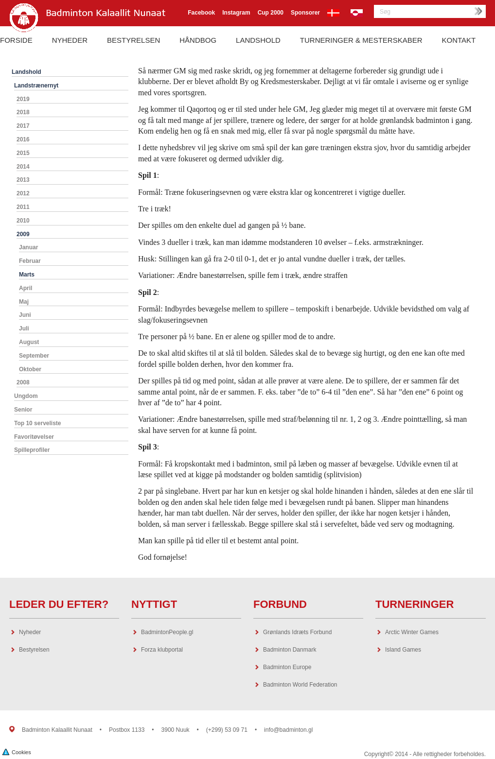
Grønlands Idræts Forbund (297, 632)
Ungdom (26, 396)
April (25, 288)
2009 (23, 234)
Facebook (201, 12)
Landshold (258, 40)
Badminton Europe (287, 667)
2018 (23, 112)
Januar (28, 247)
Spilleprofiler (32, 450)
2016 (23, 139)
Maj (24, 301)
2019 (23, 99)
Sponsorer (305, 12)
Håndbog (197, 40)
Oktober (30, 369)
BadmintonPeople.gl (167, 632)
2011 (23, 207)
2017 (23, 125)
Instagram (236, 12)
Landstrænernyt (36, 85)
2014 (23, 166)
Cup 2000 (270, 12)
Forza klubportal (162, 649)
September (34, 355)
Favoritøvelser (34, 436)
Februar (30, 261)
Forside (16, 40)
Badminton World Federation (300, 684)
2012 (23, 193)
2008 (23, 382)
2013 (23, 179)
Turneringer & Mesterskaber (361, 40)
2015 (23, 153)
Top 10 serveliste (37, 423)
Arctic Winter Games (412, 632)
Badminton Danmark (289, 649)
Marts (27, 274)
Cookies (16, 751)
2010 (23, 220)
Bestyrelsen (133, 40)
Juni (25, 314)
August (29, 342)
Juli (24, 328)
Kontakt (459, 40)
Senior (23, 409)
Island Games (403, 649)
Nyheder (70, 40)
